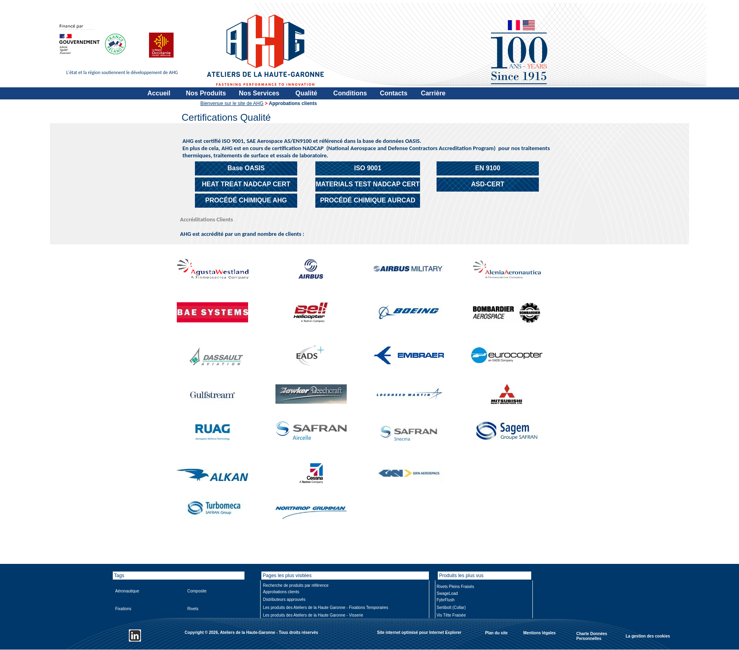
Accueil (158, 93)
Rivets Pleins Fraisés (455, 586)
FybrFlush (445, 600)
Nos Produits (206, 93)
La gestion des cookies (647, 635)
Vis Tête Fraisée (451, 615)
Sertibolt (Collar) (451, 607)
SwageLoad (447, 593)
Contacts (393, 93)
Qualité (306, 93)
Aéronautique (127, 591)
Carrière (433, 93)
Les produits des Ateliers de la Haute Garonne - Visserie (313, 615)
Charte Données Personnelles (591, 636)
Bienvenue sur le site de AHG (232, 103)
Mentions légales (539, 632)
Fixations (123, 609)
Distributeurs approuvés (284, 599)
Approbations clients (281, 592)
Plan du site (496, 632)
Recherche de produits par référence (296, 585)
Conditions (350, 93)
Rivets (193, 609)
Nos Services (259, 93)
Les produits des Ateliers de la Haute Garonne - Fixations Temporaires (325, 607)
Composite (197, 591)
